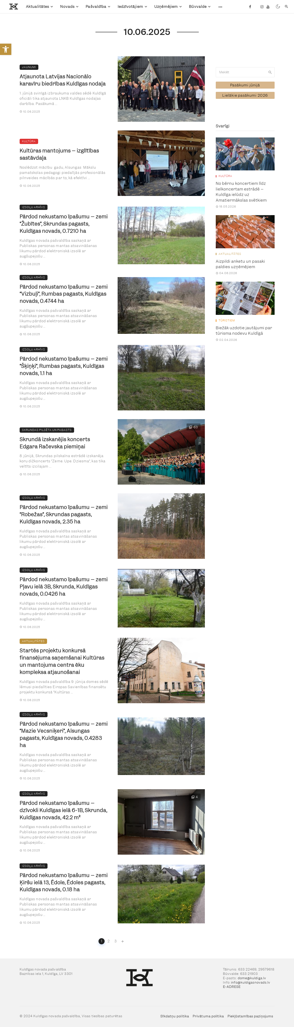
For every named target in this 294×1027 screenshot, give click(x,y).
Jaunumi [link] (29, 67)
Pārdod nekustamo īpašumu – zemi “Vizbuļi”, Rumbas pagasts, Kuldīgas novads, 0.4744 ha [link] (64, 294)
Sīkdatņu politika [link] (174, 1016)
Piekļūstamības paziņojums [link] (250, 1016)
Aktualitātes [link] (37, 6)
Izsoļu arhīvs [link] (33, 207)
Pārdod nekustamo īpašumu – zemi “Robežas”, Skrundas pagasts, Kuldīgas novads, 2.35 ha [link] (64, 514)
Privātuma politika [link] (208, 1016)
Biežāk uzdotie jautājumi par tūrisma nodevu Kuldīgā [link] (244, 330)
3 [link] (115, 941)
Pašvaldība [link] (96, 6)
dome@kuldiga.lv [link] (252, 978)
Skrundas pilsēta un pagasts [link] (47, 430)
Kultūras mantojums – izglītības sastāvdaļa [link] (59, 154)
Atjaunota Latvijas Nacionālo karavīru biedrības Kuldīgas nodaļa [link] (63, 80)
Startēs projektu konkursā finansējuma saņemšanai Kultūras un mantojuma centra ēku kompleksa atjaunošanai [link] (62, 661)
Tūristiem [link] (227, 320)
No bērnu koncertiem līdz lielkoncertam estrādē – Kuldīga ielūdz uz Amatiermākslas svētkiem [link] (241, 192)
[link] (5, 49)
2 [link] (108, 941)
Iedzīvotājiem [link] (130, 6)
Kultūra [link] (29, 141)
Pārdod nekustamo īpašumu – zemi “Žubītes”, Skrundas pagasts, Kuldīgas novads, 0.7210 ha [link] (64, 223)
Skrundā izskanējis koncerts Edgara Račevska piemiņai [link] (55, 443)
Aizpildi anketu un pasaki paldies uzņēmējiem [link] (240, 264)
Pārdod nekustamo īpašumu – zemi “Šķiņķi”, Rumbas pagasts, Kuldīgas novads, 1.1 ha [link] (64, 366)
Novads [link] (67, 6)
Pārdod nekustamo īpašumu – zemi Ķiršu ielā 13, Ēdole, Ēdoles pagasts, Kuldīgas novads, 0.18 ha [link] (64, 882)
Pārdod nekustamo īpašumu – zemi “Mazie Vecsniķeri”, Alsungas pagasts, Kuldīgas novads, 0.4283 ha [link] (64, 735)
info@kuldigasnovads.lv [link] (250, 982)
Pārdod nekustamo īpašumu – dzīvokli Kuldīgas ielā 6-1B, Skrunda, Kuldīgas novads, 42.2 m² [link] (63, 810)
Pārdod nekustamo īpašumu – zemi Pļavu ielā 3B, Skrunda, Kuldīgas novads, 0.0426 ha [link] (64, 586)
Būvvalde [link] (198, 6)
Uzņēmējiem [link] (166, 6)
